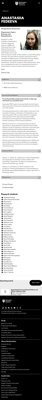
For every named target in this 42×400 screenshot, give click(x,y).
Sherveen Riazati (8, 268)
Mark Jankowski (8, 230)
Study (3, 321)
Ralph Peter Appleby (10, 249)
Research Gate (5, 72)
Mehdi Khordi (7, 235)
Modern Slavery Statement (8, 365)
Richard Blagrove (9, 251)
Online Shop (4, 397)
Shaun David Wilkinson (10, 266)
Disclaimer (4, 362)
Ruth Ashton (7, 257)
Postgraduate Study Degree (8, 326)
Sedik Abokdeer (8, 264)
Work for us (4, 351)
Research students (9, 194)
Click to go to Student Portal (9, 390)
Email (2, 69)
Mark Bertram (8, 228)
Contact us (4, 378)
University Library (6, 332)
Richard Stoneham (9, 253)
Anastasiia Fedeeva (9, 197)
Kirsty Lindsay (8, 224)
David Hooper (8, 203)
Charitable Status (6, 353)
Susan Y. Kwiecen (9, 272)
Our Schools (4, 328)
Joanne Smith (7, 218)
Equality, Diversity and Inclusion (10, 383)
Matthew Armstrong (10, 232)
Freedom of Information (7, 355)
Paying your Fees (5, 381)
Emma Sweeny (8, 210)
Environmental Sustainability (9, 388)
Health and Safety (6, 385)
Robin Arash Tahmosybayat (12, 255)
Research (5, 11)
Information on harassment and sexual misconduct (15, 369)
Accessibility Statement (7, 358)
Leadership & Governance (8, 348)
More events (35, 282)
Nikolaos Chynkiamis (10, 241)
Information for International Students (11, 330)
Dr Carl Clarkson (8, 208)
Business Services (6, 344)
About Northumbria (8, 341)
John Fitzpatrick (8, 220)
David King (7, 206)
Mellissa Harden (8, 237)
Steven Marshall (8, 270)
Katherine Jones (8, 222)
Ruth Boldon (7, 260)
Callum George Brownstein (11, 199)
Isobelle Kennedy (9, 214)
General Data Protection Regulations (11, 395)
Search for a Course (6, 323)
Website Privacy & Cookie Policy (10, 360)
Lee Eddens (7, 226)
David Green (7, 201)
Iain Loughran (8, 212)
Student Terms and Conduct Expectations (12, 335)
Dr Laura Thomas (7, 184)
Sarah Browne (8, 262)
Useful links (5, 376)
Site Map (3, 372)
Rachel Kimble (8, 247)
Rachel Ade (7, 245)
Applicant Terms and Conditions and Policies (13, 337)
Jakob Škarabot (8, 216)
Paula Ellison (7, 243)
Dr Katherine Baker (7, 187)
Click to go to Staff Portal (8, 392)
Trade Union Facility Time (8, 367)
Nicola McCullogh (9, 239)
